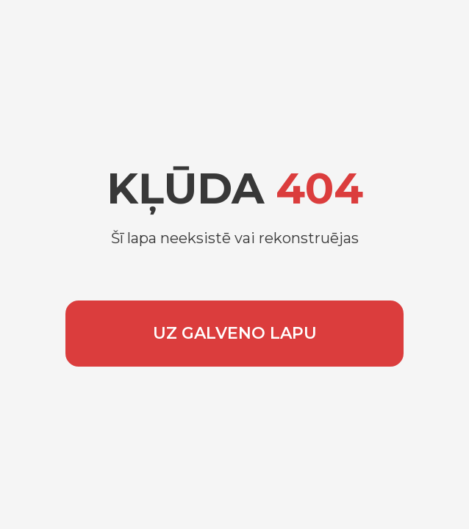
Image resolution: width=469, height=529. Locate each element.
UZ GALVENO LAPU (235, 333)
